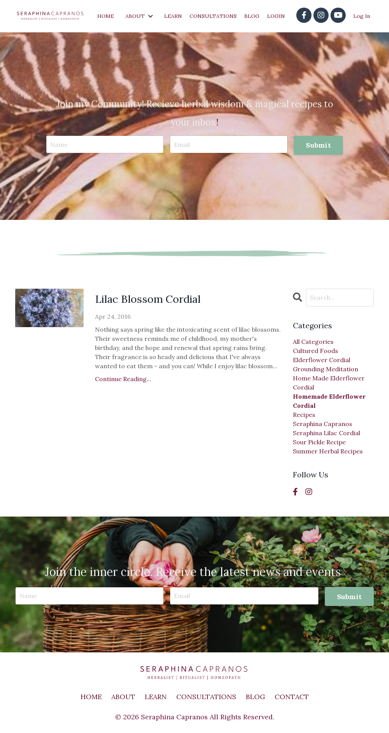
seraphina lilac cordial (326, 433)
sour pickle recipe (319, 442)
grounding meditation (325, 369)
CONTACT (292, 696)
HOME (105, 16)
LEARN (173, 16)
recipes (304, 414)
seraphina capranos (322, 424)
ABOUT (139, 16)
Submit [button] (318, 145)
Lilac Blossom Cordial (152, 300)
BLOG (251, 16)
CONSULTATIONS (213, 16)
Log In (361, 16)
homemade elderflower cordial (329, 401)
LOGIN (276, 16)
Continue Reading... (123, 380)
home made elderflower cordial (329, 382)
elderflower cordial (321, 360)
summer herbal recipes (328, 451)
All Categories (313, 341)
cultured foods (315, 351)
